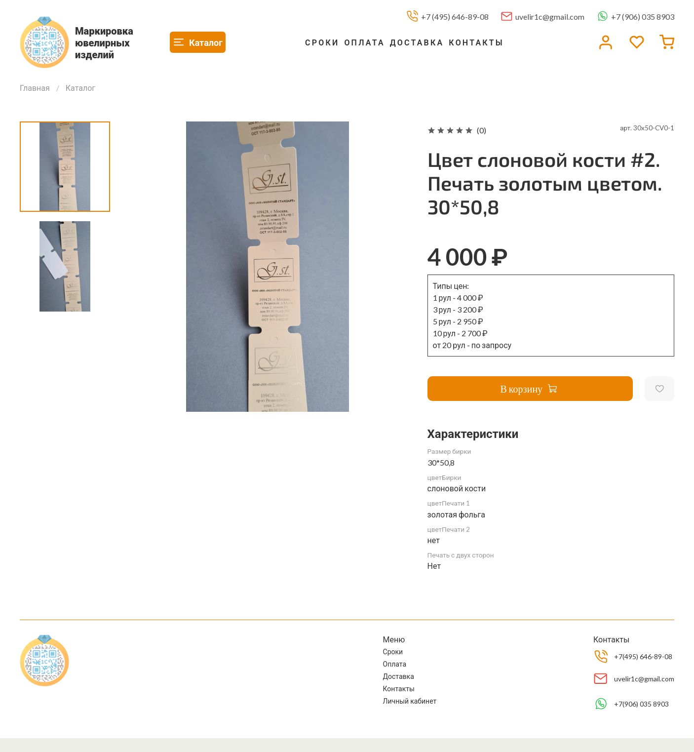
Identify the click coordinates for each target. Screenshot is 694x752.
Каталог (80, 87)
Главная (35, 87)
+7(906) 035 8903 (641, 704)
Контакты (476, 42)
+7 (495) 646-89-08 (455, 16)
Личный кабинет (410, 701)
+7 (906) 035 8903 (642, 16)
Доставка (417, 42)
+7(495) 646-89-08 (643, 656)
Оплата (364, 42)
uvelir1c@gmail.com (549, 16)
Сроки (322, 42)
